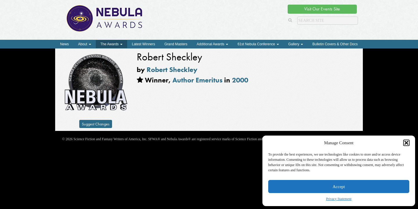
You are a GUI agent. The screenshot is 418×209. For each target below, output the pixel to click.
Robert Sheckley (172, 69)
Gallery (295, 44)
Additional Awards (212, 44)
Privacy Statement (339, 199)
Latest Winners (143, 44)
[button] (406, 143)
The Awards (111, 44)
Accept (339, 186)
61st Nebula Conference (258, 44)
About (84, 44)
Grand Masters (175, 44)
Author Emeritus (197, 79)
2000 (240, 79)
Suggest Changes (95, 124)
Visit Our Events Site (322, 9)
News (64, 44)
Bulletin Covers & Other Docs (335, 44)
